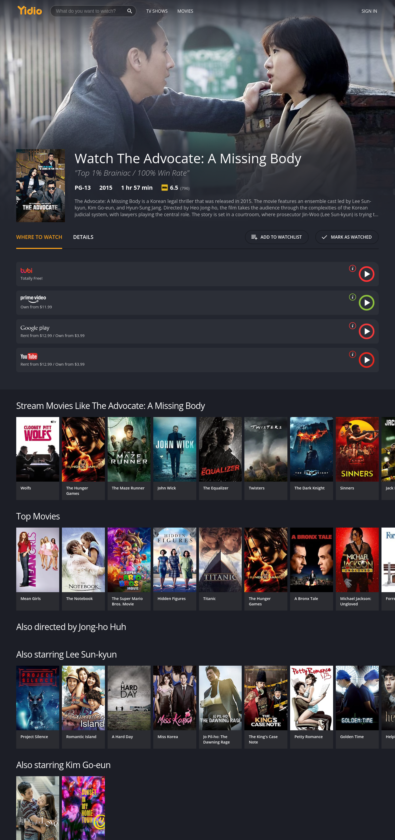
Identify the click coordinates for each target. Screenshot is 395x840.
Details (83, 237)
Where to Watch (39, 237)
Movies (185, 11)
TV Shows (157, 11)
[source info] (351, 268)
